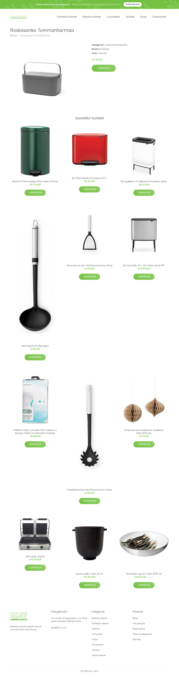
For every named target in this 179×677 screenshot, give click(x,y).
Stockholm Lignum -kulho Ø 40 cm (144, 574)
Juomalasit (113, 17)
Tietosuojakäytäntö (142, 635)
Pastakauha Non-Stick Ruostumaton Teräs (89, 490)
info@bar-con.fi (59, 628)
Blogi (143, 17)
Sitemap (136, 640)
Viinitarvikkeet (99, 656)
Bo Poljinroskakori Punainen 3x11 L (89, 179)
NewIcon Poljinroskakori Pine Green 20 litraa (35, 182)
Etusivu (13, 36)
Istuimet (95, 629)
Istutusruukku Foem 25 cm (89, 574)
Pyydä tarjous (132, 4)
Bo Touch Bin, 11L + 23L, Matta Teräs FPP (144, 266)
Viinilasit (130, 17)
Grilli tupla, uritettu (35, 557)
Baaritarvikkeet (92, 17)
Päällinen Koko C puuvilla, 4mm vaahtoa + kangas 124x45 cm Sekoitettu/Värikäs (35, 432)
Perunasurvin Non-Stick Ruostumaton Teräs (89, 266)
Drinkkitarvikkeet (67, 17)
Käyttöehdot (138, 629)
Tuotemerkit (159, 17)
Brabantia (122, 45)
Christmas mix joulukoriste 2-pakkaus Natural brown (144, 432)
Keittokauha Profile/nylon (35, 346)
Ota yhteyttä (138, 624)
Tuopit (95, 640)
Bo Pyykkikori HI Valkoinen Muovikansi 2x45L (144, 182)
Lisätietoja (104, 69)
